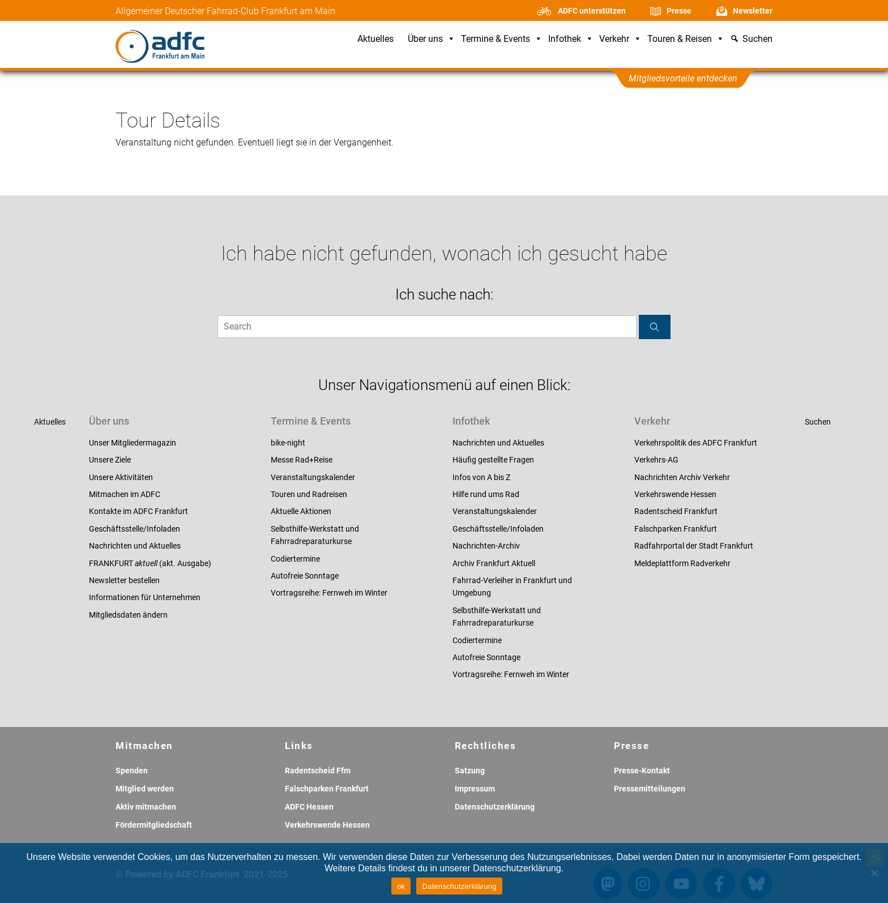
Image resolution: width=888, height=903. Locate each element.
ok (401, 886)
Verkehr (620, 39)
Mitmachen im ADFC (124, 494)
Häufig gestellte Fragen (493, 459)
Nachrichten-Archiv (486, 545)
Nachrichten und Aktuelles (135, 545)
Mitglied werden (145, 788)
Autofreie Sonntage (305, 575)
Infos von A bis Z (481, 477)
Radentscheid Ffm (318, 770)
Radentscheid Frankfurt (676, 511)
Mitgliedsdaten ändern (128, 614)
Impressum (475, 788)
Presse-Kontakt (642, 770)
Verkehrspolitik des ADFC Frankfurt (695, 442)
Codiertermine (295, 558)
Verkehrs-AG (656, 459)
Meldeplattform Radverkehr (682, 563)
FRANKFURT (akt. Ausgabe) (150, 563)
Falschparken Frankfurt (675, 528)
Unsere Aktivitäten (121, 477)
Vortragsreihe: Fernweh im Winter (329, 592)
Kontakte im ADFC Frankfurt (138, 511)
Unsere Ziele (110, 459)
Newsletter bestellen (124, 580)
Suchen (818, 421)
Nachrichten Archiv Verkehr (682, 477)
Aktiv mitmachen (146, 806)
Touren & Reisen (685, 39)
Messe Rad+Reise (301, 459)
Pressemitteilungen (649, 788)
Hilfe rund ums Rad (485, 494)
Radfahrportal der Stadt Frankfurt (693, 545)
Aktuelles (375, 39)
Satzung (470, 770)
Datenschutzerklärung (495, 806)
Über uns (431, 39)
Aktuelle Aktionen (301, 511)
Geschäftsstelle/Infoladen (134, 528)
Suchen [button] (757, 39)
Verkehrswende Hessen (675, 494)
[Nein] (874, 873)
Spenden (132, 770)
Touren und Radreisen (309, 494)
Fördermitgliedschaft (154, 824)
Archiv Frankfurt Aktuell (493, 563)
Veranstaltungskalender (313, 477)
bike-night (288, 442)
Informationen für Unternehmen (144, 597)
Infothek (571, 39)
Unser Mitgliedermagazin (132, 442)
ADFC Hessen (309, 806)
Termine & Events (502, 39)
